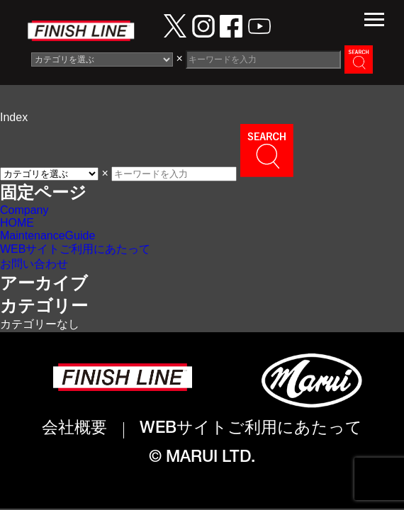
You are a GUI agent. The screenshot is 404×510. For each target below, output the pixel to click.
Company (24, 210)
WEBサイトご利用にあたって (75, 249)
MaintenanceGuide (47, 236)
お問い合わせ (34, 264)
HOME (17, 223)
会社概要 (74, 429)
